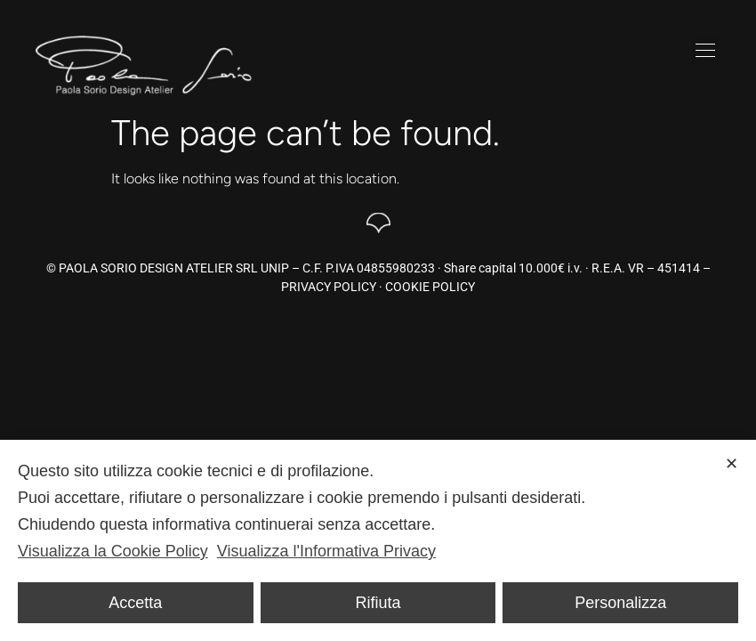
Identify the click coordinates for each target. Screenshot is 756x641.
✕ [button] (731, 464)
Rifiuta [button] (377, 603)
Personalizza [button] (620, 603)
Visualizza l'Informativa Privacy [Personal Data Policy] (326, 551)
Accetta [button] (135, 603)
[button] (705, 50)
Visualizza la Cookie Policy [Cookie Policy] (113, 551)
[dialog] (378, 540)
